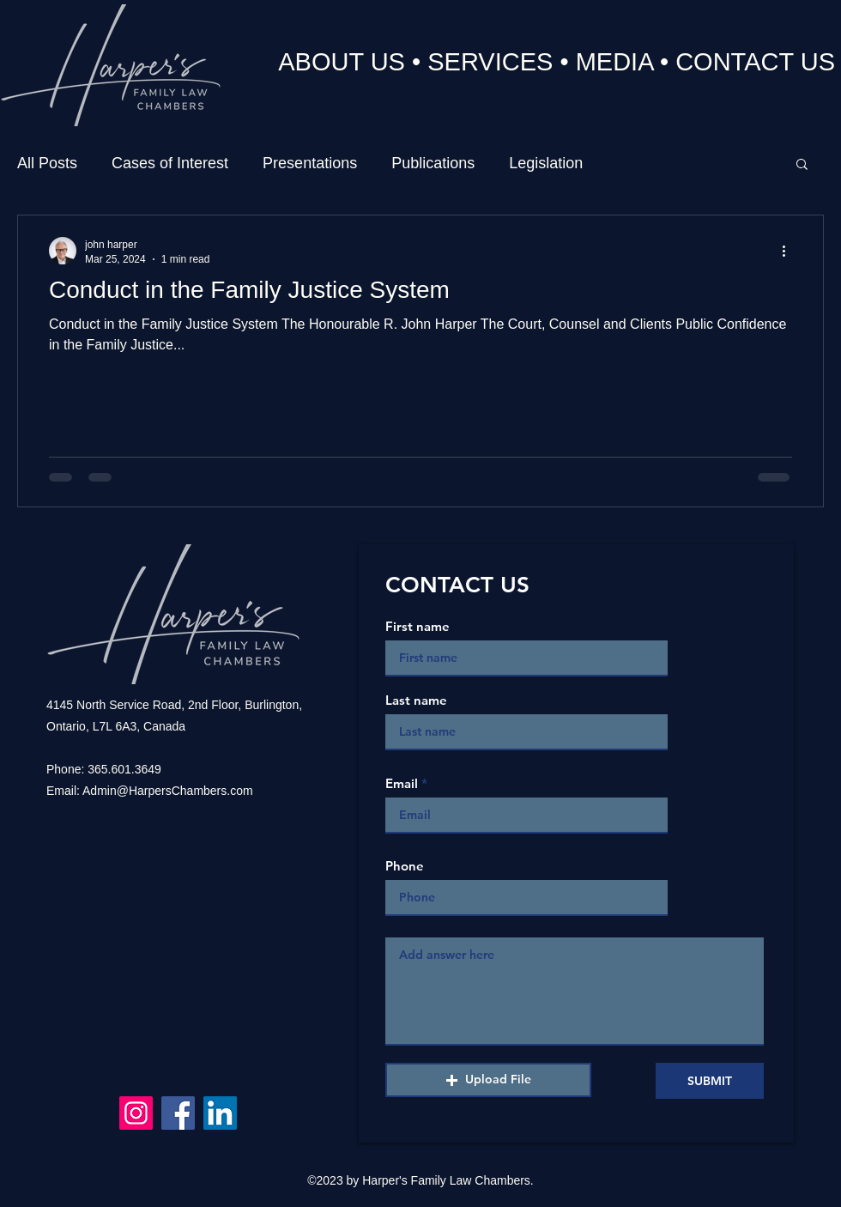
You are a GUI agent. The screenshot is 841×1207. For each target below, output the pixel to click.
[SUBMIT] (710, 1081)
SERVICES (490, 62)
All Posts (47, 163)
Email (401, 783)
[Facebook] (178, 1113)
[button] (802, 165)
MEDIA (614, 62)
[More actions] (789, 250)
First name (417, 626)
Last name (416, 700)
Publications (433, 163)
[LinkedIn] (220, 1113)
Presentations (310, 163)
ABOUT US (341, 62)
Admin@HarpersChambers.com (167, 791)
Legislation (546, 163)
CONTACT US (755, 62)
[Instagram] (136, 1113)
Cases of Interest (170, 163)
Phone (404, 865)
